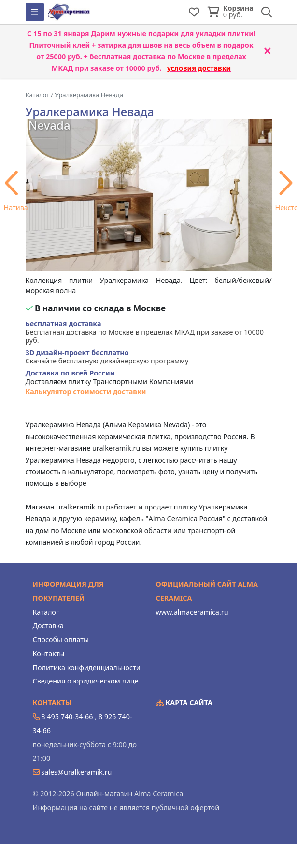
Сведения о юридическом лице (86, 680)
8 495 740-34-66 (67, 716)
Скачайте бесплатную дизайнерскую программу (107, 356)
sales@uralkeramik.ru (76, 772)
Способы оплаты (61, 639)
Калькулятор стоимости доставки (86, 392)
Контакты (49, 653)
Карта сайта (184, 702)
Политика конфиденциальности (87, 667)
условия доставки (199, 68)
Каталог (46, 611)
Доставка (48, 625)
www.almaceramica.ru (192, 611)
